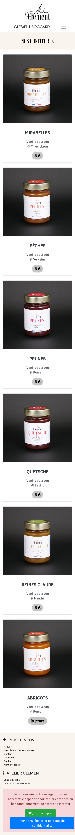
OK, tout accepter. (40, 813)
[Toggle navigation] (63, 27)
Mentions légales (13, 764)
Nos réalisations (12, 750)
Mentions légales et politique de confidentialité (42, 823)
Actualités (9, 757)
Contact (8, 754)
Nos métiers (28, 750)
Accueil (8, 746)
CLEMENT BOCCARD (32, 26)
